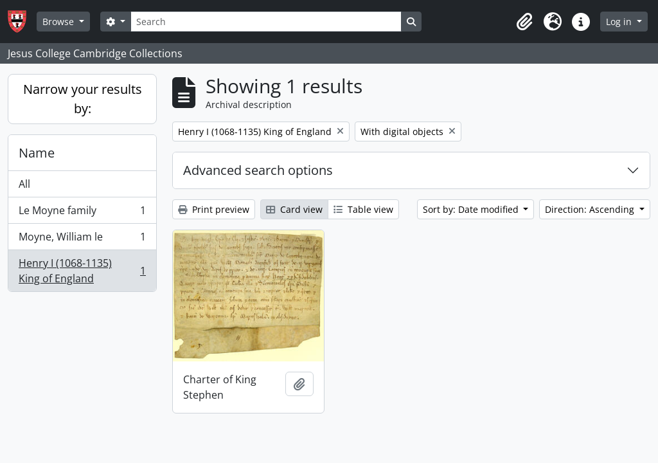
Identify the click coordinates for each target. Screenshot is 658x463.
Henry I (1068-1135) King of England (82, 271)
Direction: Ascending (591, 209)
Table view (363, 209)
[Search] (266, 22)
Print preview (213, 209)
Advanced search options (258, 170)
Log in (620, 21)
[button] (524, 22)
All (24, 184)
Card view (294, 209)
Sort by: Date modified (472, 209)
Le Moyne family (82, 213)
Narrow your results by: (82, 98)
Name (37, 152)
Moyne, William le (82, 239)
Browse (59, 21)
